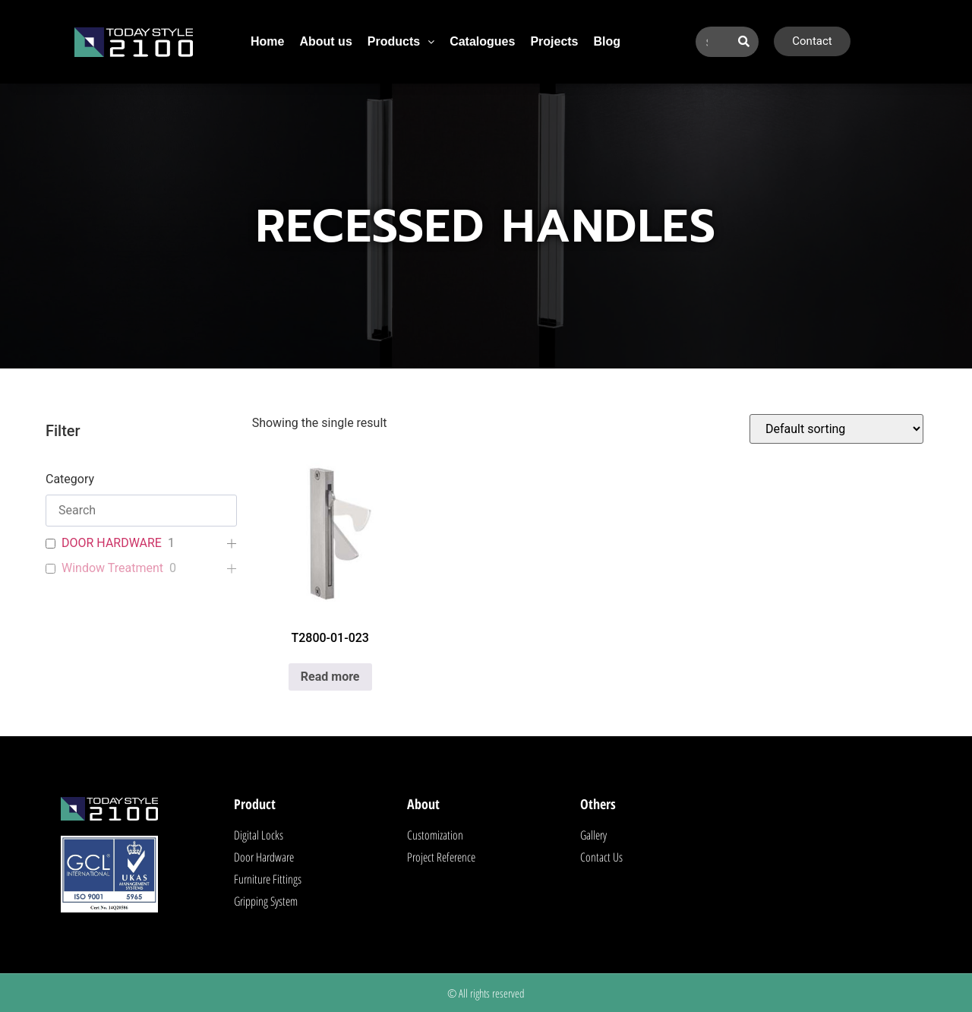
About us (325, 41)
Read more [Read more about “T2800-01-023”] (330, 676)
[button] (401, 41)
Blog (607, 41)
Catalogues (482, 41)
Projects (554, 41)
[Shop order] (836, 429)
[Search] (743, 42)
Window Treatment (112, 568)
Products (401, 41)
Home (267, 41)
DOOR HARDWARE (112, 543)
